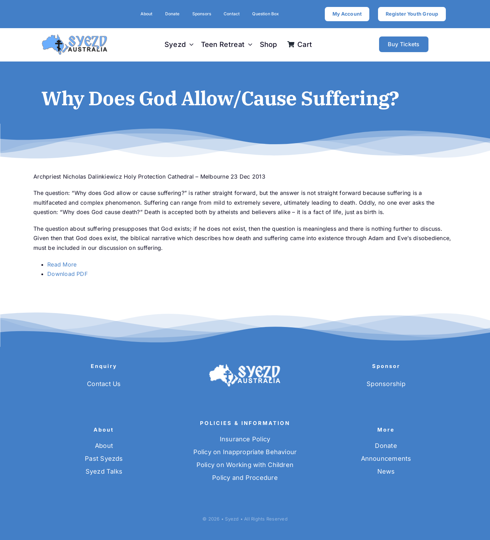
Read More (62, 264)
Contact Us (104, 383)
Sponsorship (386, 383)
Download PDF (67, 273)
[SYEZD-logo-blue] (74, 36)
